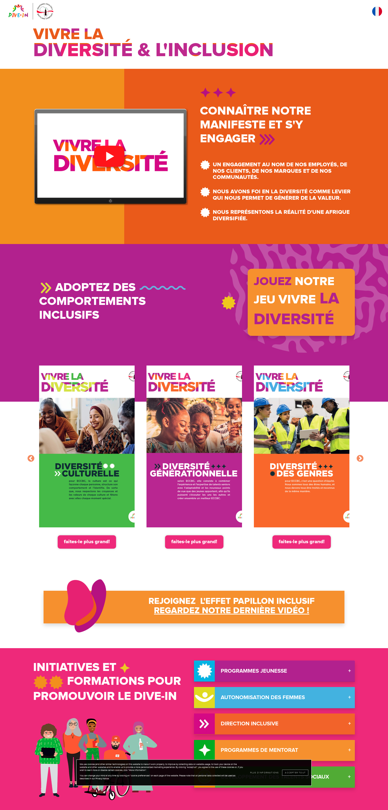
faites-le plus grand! (87, 541)
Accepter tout (295, 772)
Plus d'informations (264, 772)
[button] (110, 156)
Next (358, 457)
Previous (29, 457)
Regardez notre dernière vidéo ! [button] (231, 610)
